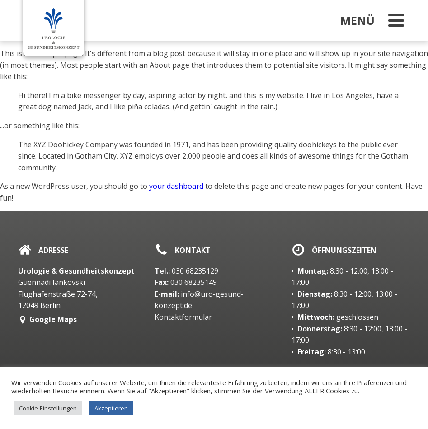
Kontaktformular (183, 317)
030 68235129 (186, 271)
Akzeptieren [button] (111, 408)
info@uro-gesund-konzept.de (199, 300)
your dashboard (176, 186)
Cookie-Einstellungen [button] (48, 408)
